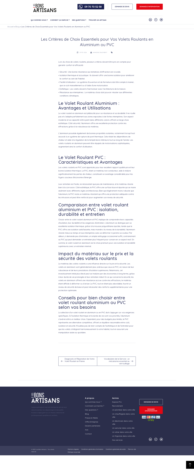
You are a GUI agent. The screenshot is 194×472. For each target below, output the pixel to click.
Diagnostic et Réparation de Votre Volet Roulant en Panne (79, 360)
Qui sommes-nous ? (39, 20)
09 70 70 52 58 (93, 6)
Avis (86, 430)
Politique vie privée (74, 452)
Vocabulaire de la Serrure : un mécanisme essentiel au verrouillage (117, 361)
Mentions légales (73, 449)
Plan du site (132, 449)
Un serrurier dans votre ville (123, 428)
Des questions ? (79, 20)
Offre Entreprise (91, 422)
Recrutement (117, 406)
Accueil (10, 26)
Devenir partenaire (92, 426)
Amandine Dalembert (100, 52)
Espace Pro (117, 402)
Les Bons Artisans (41, 449)
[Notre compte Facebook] (155, 19)
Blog (17, 26)
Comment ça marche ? (60, 20)
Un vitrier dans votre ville (122, 432)
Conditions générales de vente (116, 449)
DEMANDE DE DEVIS (122, 7)
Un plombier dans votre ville (123, 410)
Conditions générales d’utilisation (92, 449)
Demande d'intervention (150, 7)
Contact (88, 434)
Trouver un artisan (97, 20)
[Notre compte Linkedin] (150, 19)
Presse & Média (91, 418)
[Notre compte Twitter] (161, 19)
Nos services (117, 440)
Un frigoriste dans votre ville (123, 436)
